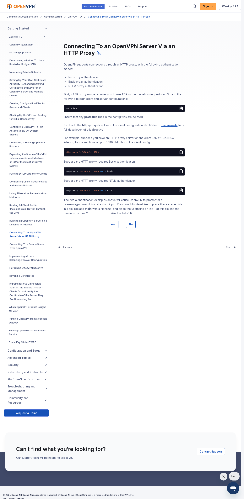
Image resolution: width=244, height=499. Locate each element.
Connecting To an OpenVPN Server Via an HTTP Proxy (25, 234)
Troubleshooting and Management (27, 388)
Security (27, 364)
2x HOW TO (75, 16)
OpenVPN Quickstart (21, 44)
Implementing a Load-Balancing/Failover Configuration (28, 258)
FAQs (128, 6)
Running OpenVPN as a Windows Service (27, 332)
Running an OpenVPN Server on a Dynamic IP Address (28, 222)
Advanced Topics (27, 357)
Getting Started (53, 16)
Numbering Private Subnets (25, 72)
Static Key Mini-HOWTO (22, 342)
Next (228, 247)
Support (142, 6)
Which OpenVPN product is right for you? (27, 309)
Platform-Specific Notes (27, 379)
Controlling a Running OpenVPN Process (27, 144)
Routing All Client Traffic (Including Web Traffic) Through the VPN (27, 209)
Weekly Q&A (230, 6)
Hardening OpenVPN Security (26, 267)
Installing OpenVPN (20, 52)
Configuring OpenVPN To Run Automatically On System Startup (26, 130)
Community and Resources (27, 400)
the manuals (169, 125)
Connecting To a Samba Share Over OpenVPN (26, 246)
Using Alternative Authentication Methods (27, 195)
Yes (113, 224)
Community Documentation (22, 16)
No (131, 224)
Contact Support (211, 451)
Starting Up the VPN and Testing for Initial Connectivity (27, 117)
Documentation (93, 6)
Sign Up (208, 6)
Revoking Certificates (21, 275)
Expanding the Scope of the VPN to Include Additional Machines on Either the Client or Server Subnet (27, 160)
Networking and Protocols (27, 372)
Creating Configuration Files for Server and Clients (27, 105)
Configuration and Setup (27, 350)
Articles (113, 6)
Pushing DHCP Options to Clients (28, 173)
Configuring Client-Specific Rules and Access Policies (28, 183)
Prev (65, 247)
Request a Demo (26, 413)
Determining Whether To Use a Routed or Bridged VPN (26, 62)
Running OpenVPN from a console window (28, 320)
